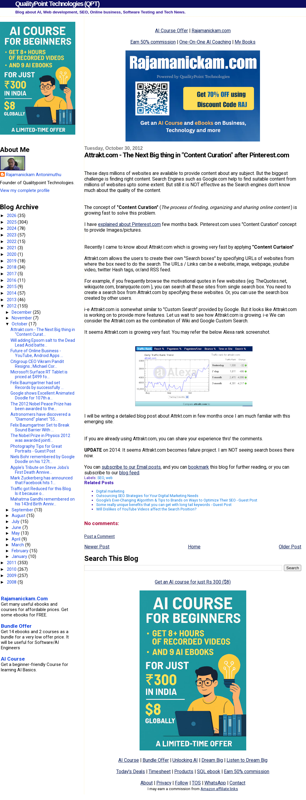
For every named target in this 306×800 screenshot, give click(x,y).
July (16, 521)
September (23, 509)
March (18, 544)
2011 (12, 562)
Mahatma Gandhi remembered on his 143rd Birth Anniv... (42, 501)
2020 (12, 254)
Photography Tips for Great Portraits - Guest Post (36, 448)
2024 (12, 228)
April (17, 539)
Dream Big (212, 760)
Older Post (290, 547)
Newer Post (96, 547)
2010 (12, 569)
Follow (181, 783)
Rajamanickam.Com (24, 598)
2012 (12, 306)
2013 (12, 299)
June (17, 527)
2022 (12, 241)
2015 (12, 286)
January (20, 556)
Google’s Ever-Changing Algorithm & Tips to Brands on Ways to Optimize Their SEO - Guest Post (176, 500)
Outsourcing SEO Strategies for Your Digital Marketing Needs (147, 495)
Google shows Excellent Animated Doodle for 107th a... (42, 395)
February (21, 550)
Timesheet (160, 771)
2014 (12, 293)
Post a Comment (99, 536)
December (22, 312)
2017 (12, 273)
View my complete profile (25, 190)
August (19, 515)
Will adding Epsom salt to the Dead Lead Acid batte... (42, 342)
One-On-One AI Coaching (205, 42)
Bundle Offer (156, 760)
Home (194, 547)
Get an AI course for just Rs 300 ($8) (193, 582)
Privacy (163, 783)
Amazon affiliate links (219, 789)
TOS (196, 783)
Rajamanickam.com (211, 30)
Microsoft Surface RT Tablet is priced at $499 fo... (39, 374)
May (16, 533)
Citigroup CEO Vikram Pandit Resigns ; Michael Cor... (37, 364)
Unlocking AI (185, 760)
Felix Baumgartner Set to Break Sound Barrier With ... (39, 427)
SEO (100, 478)
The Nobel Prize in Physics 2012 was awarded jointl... (40, 438)
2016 (12, 280)
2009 (12, 575)
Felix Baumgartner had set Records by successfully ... (37, 385)
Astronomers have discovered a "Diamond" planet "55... (40, 416)
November (22, 318)
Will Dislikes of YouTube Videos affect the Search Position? (146, 509)
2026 (12, 215)
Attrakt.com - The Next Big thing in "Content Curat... (42, 332)
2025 (12, 222)
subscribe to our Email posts (131, 467)
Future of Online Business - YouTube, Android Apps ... (36, 353)
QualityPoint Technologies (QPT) (57, 3)
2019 (12, 261)
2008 (12, 582)
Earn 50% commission (153, 42)
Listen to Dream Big (247, 760)
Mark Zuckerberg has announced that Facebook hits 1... (41, 480)
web (109, 478)
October (20, 323)
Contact (237, 783)
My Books (245, 42)
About (146, 783)
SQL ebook (208, 771)
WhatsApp (215, 783)
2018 (12, 267)
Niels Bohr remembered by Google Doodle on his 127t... (42, 459)
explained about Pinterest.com (129, 224)
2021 (12, 247)
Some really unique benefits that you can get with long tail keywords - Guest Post (164, 504)
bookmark (198, 467)
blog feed (129, 473)
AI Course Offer (171, 30)
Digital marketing (110, 491)
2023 (12, 235)
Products (183, 771)
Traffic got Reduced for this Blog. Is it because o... (41, 491)
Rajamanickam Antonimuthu (33, 174)
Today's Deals (130, 771)
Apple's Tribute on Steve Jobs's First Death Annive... (39, 470)
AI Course (128, 760)
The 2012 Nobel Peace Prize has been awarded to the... (40, 406)
